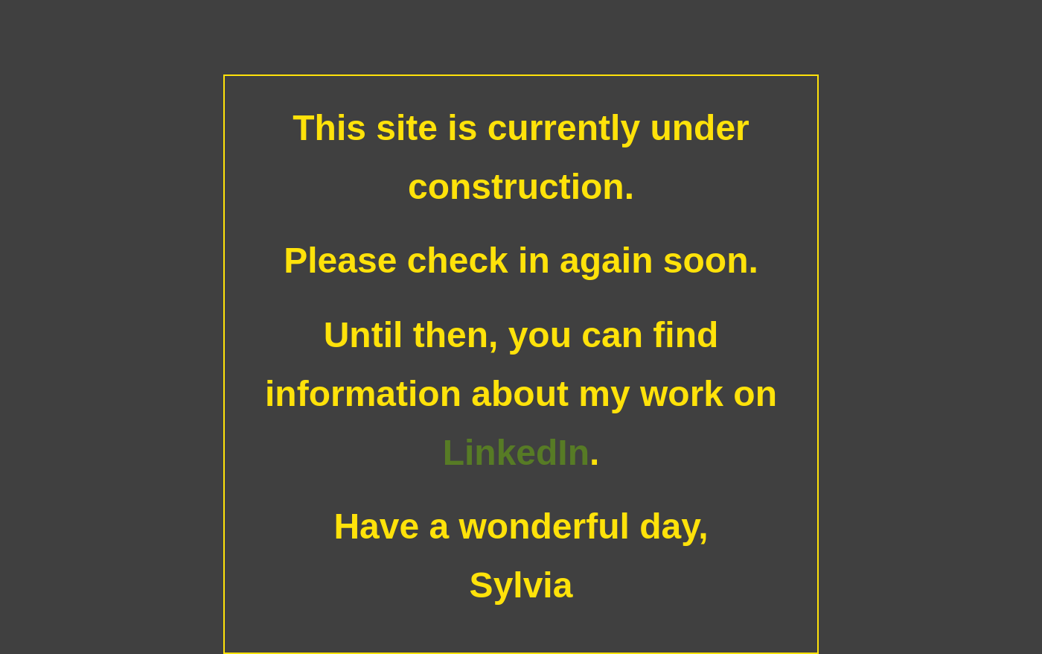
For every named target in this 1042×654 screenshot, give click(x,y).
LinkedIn (516, 452)
